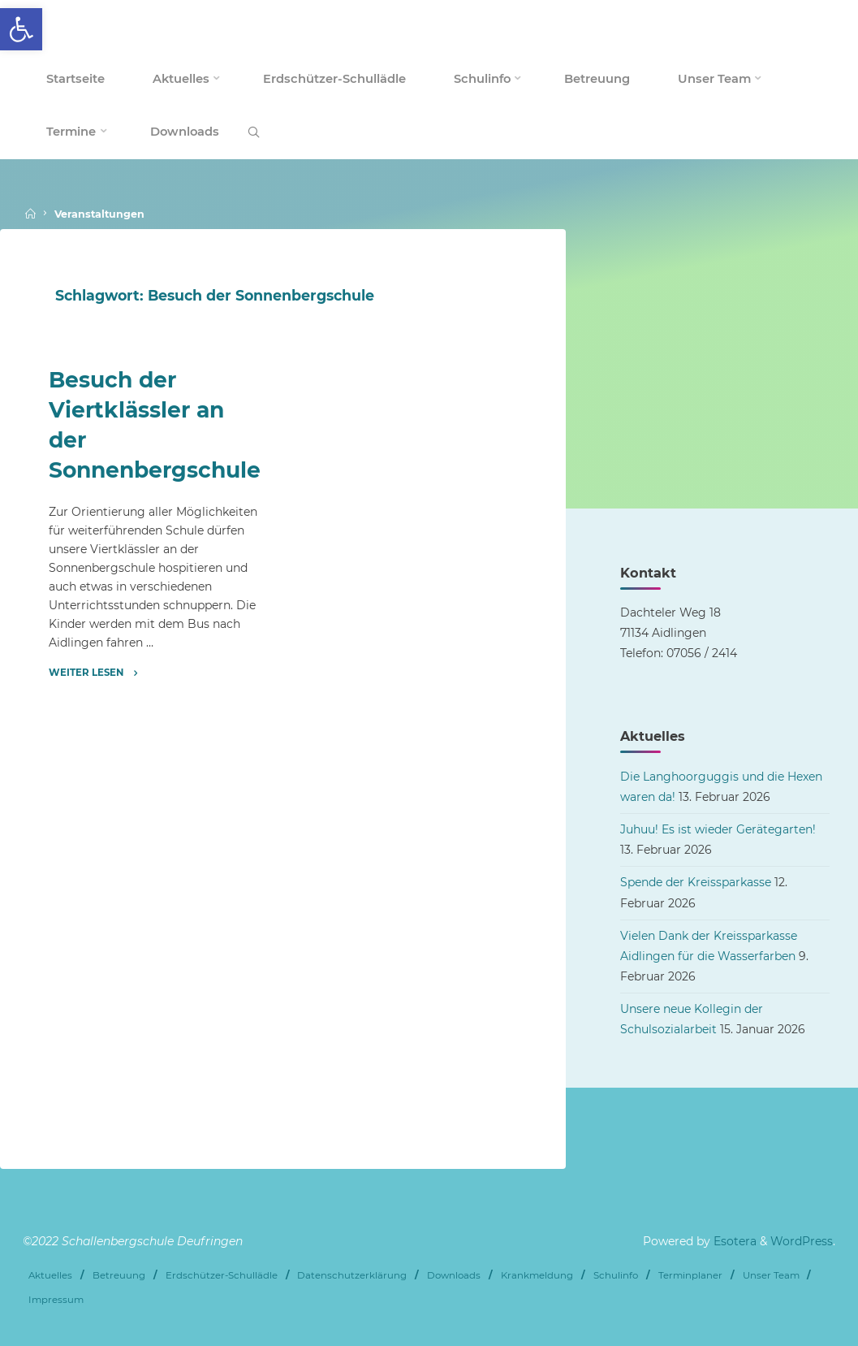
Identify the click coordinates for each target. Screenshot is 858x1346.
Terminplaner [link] (690, 1275)
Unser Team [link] (771, 1275)
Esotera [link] (733, 1241)
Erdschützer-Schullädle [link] (222, 1275)
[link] (21, 29)
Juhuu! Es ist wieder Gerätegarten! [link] (718, 829)
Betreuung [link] (119, 1275)
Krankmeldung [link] (537, 1275)
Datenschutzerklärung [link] (352, 1275)
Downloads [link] (454, 1275)
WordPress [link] (801, 1241)
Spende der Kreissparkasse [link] (695, 882)
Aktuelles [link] (50, 1275)
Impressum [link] (56, 1299)
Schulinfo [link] (615, 1275)
